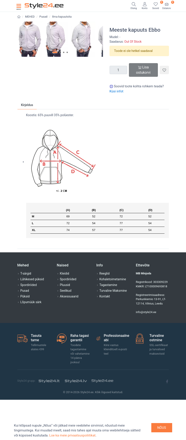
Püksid (25, 337)
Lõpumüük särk (31, 342)
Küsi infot (116, 91)
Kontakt (104, 337)
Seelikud (66, 331)
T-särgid (25, 314)
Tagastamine (108, 325)
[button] (55, 131)
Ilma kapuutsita (62, 16)
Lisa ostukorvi (143, 70)
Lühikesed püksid (32, 319)
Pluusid (65, 325)
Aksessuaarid (69, 337)
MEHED (30, 16)
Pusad (43, 16)
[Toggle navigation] (18, 6)
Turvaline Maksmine (113, 331)
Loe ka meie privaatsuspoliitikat (72, 435)
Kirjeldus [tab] (27, 145)
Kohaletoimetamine (112, 319)
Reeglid (104, 314)
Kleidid (64, 314)
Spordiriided (28, 325)
